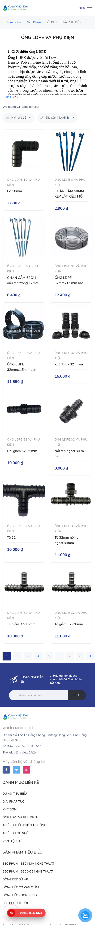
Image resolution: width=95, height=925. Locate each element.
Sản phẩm (34, 22)
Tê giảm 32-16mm (21, 624)
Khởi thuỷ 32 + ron (69, 364)
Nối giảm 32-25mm (22, 451)
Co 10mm (14, 191)
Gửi (77, 695)
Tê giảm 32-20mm (69, 624)
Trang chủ (14, 22)
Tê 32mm (14, 537)
